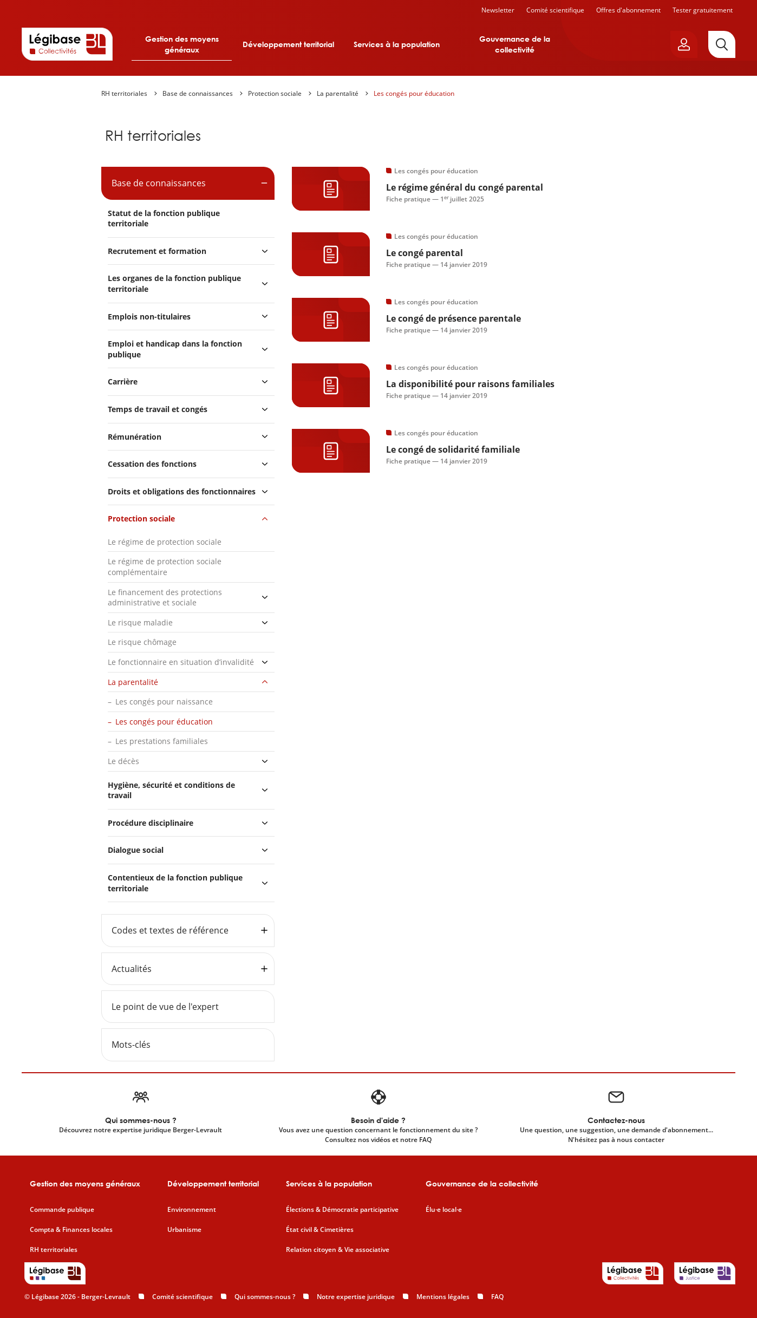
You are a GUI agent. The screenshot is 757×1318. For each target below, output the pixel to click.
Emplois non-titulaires (149, 316)
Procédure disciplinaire (150, 823)
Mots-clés (131, 1045)
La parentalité (337, 93)
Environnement (191, 1209)
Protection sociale (275, 93)
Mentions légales (442, 1296)
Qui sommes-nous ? (264, 1296)
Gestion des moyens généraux (182, 44)
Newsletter (497, 10)
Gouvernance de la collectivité (514, 44)
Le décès (123, 761)
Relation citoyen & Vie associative (337, 1249)
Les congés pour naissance (164, 701)
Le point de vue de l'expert (165, 1007)
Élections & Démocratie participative (342, 1209)
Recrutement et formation (157, 251)
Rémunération (134, 437)
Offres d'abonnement (628, 10)
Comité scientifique (555, 10)
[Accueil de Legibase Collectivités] (67, 44)
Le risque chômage (142, 642)
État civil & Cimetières (320, 1229)
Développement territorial (288, 44)
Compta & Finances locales (71, 1229)
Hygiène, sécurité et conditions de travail (171, 790)
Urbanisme (184, 1229)
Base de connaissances (197, 93)
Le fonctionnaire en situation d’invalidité (181, 662)
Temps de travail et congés (157, 409)
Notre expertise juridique (356, 1296)
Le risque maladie (140, 622)
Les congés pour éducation (414, 93)
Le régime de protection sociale (164, 542)
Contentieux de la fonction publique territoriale (175, 882)
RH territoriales (124, 93)
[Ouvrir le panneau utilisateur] (683, 44)
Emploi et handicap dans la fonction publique (175, 349)
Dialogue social (136, 850)
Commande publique (62, 1209)
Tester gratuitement (703, 10)
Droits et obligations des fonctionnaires (182, 491)
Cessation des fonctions (152, 464)
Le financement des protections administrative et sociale (165, 597)
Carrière (123, 381)
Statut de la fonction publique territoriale (164, 218)
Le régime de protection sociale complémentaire (164, 566)
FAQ (497, 1296)
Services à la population (397, 44)
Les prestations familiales (161, 741)
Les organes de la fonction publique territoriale (174, 283)
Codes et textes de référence (170, 930)
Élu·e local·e (444, 1209)
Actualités (132, 969)
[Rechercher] (721, 44)
